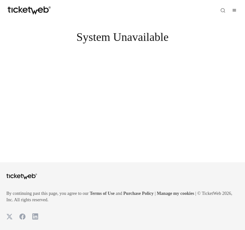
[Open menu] (234, 10)
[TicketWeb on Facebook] (22, 216)
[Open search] (222, 10)
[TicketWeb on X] (9, 216)
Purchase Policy (165, 193)
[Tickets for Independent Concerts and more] (29, 10)
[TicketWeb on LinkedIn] (35, 216)
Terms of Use (120, 193)
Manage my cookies (211, 193)
